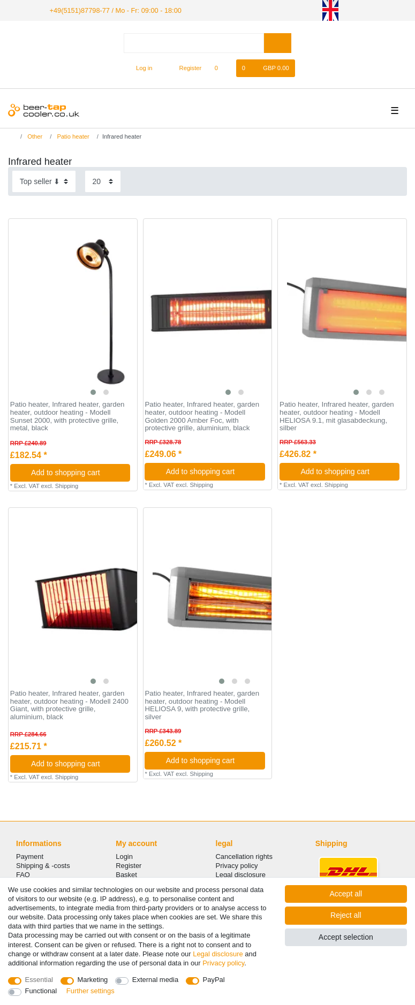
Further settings (90, 991)
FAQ (23, 874)
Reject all (345, 915)
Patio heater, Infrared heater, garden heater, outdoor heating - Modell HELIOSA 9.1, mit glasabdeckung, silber (337, 415)
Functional (41, 991)
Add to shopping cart (76, 471)
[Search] (277, 42)
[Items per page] (102, 180)
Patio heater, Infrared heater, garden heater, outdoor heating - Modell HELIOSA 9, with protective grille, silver (202, 704)
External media (155, 980)
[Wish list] (221, 67)
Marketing (93, 980)
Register (128, 865)
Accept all (345, 893)
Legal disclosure (241, 874)
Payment (29, 855)
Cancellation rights (244, 855)
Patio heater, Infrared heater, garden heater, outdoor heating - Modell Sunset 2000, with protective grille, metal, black (67, 415)
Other (34, 136)
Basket (126, 874)
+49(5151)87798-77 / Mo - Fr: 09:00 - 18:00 (110, 9)
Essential (39, 980)
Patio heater (72, 136)
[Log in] (139, 67)
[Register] (184, 67)
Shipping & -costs (43, 865)
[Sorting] (44, 180)
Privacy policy (237, 865)
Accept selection (346, 937)
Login (124, 855)
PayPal (214, 980)
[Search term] (194, 42)
